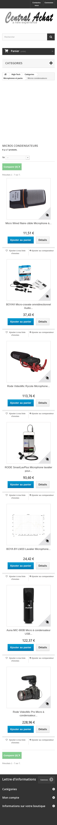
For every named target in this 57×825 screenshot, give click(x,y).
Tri (3, 157)
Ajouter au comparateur (42, 250)
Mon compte (10, 797)
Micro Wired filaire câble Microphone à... (28, 223)
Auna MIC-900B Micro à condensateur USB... (28, 632)
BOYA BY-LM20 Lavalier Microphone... (28, 549)
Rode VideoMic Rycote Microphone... (28, 386)
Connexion (49, 3)
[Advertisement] (28, 112)
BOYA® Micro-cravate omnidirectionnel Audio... (28, 306)
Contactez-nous (36, 4)
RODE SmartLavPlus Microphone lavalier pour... (28, 469)
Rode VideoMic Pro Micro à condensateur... (28, 713)
